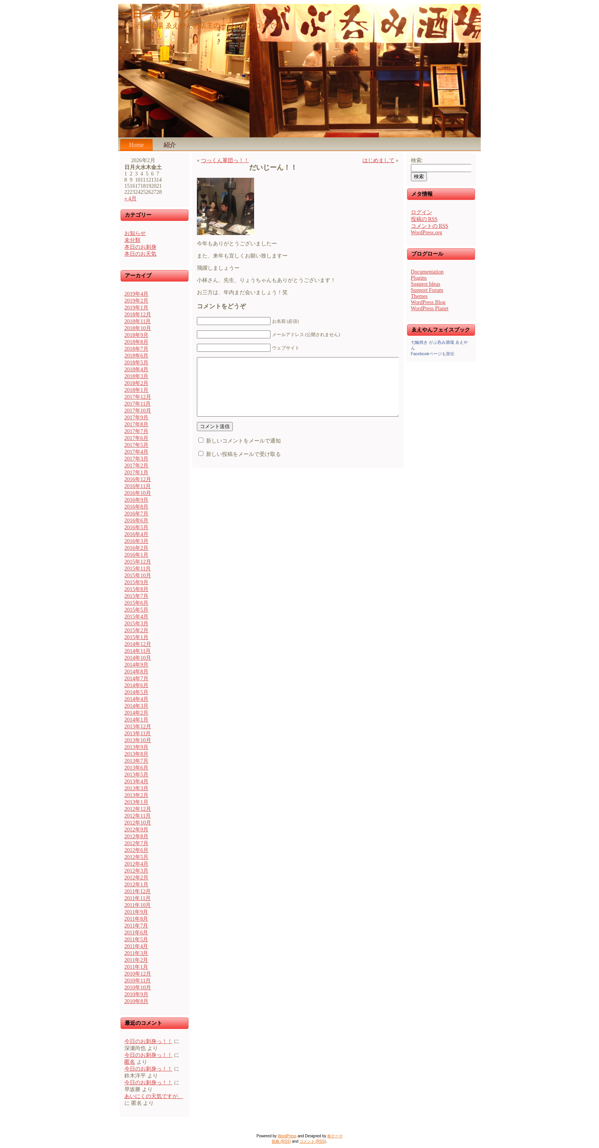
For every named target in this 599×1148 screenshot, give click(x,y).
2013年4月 (136, 781)
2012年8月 (136, 836)
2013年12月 (137, 726)
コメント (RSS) (313, 1141)
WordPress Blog (428, 302)
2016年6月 (136, 520)
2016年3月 (136, 541)
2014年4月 (136, 699)
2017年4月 (136, 452)
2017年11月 (137, 404)
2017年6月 (136, 438)
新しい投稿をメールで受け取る (243, 466)
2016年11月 (137, 486)
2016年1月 (136, 555)
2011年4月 (136, 946)
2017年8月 (136, 424)
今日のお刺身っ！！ (148, 1041)
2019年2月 (136, 301)
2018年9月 (136, 335)
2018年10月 (137, 328)
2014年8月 (136, 672)
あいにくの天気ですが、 (153, 1096)
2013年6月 (136, 768)
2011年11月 (137, 898)
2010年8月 (136, 1001)
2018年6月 (136, 356)
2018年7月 (136, 349)
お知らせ (135, 233)
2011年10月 (137, 905)
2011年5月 (136, 939)
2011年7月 (136, 926)
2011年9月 (136, 912)
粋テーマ (335, 1136)
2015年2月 (136, 630)
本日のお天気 (140, 254)
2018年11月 (137, 321)
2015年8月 (136, 589)
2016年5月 (136, 527)
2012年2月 (136, 878)
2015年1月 (136, 637)
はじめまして (378, 160)
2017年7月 (136, 431)
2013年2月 (136, 795)
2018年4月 (136, 369)
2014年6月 (136, 685)
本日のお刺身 (140, 247)
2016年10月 (137, 493)
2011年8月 (136, 919)
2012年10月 (137, 823)
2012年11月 (137, 816)
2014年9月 (136, 665)
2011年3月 (136, 953)
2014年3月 (136, 706)
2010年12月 (137, 974)
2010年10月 (137, 987)
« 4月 (130, 198)
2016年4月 (136, 534)
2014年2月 (136, 713)
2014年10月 (137, 658)
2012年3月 (136, 871)
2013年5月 (136, 775)
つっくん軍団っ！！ (225, 160)
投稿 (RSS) (281, 1141)
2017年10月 (137, 411)
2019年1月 (136, 308)
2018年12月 (137, 314)
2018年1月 (136, 390)
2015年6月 (136, 603)
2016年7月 (136, 514)
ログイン (421, 212)
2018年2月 (136, 383)
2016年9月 (136, 500)
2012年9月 (136, 829)
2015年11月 (137, 569)
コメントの (429, 226)
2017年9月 (136, 417)
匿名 (129, 1062)
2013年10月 (137, 740)
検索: (417, 160)
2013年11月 (137, 733)
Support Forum (427, 290)
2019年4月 (136, 294)
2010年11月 (137, 981)
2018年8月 (136, 342)
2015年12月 (137, 562)
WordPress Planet (430, 308)
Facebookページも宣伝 (432, 353)
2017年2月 (136, 466)
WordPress (287, 1136)
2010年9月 (136, 994)
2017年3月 (136, 459)
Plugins (419, 278)
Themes (419, 296)
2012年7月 (136, 843)
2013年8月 (136, 754)
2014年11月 (137, 651)
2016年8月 (136, 507)
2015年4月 (136, 617)
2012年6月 (136, 850)
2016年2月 (136, 548)
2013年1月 (136, 802)
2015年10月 (137, 575)
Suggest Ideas (425, 284)
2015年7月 (136, 596)
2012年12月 (137, 809)
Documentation (427, 272)
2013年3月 (136, 788)
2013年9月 (136, 747)
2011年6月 (136, 932)
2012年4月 (136, 864)
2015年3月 (136, 623)
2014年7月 (136, 678)
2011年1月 (136, 967)
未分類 (132, 240)
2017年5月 (136, 445)
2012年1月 (136, 884)
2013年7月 (136, 761)
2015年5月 (136, 610)
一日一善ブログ (157, 14)
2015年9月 (136, 582)
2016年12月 (137, 479)
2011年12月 (137, 891)
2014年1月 (136, 720)
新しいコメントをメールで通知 (243, 452)
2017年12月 (137, 397)
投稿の (424, 219)
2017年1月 (136, 472)
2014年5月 (136, 692)
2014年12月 (137, 644)
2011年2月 (136, 960)
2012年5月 (136, 857)
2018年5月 (136, 362)
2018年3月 (136, 376)
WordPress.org (426, 232)
